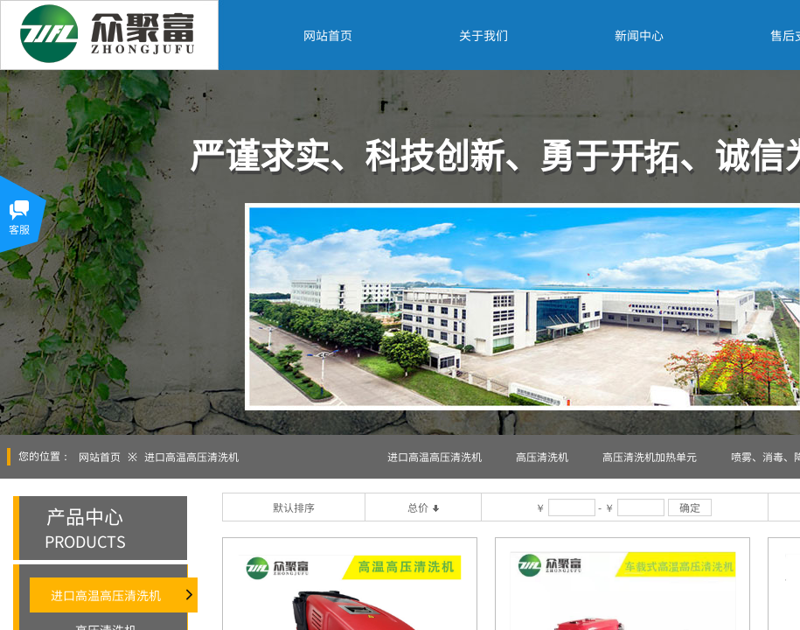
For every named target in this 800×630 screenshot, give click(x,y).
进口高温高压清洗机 (191, 456)
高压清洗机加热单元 (649, 456)
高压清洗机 (542, 456)
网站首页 (100, 456)
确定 (689, 507)
